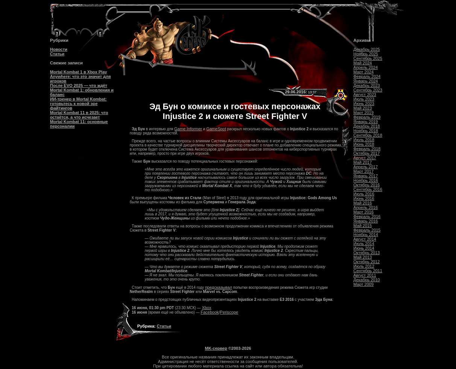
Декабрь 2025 (366, 49)
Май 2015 (362, 225)
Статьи (57, 54)
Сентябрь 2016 (367, 189)
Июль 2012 (363, 266)
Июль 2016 (363, 194)
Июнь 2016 (363, 198)
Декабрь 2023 (366, 85)
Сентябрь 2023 (367, 90)
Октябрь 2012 (366, 261)
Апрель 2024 (365, 67)
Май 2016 (362, 203)
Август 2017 (364, 158)
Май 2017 (362, 162)
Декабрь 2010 (366, 280)
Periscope (229, 312)
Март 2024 (363, 72)
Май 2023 (362, 108)
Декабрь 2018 (366, 126)
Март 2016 (363, 212)
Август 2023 (364, 94)
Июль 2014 (363, 243)
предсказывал (218, 287)
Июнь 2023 (363, 103)
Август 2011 (364, 275)
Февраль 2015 (366, 230)
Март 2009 (363, 284)
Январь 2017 (365, 176)
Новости (58, 49)
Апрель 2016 (365, 207)
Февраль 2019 (366, 117)
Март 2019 (363, 112)
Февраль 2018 (366, 148)
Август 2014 (364, 239)
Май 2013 (362, 257)
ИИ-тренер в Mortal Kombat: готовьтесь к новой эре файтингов (78, 103)
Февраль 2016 (366, 216)
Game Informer (188, 129)
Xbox (206, 307)
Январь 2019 (365, 121)
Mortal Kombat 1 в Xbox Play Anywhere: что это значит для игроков (80, 76)
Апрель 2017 (365, 167)
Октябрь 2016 (366, 185)
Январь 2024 (365, 81)
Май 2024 (362, 63)
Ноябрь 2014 (365, 234)
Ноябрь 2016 (365, 180)
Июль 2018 (363, 139)
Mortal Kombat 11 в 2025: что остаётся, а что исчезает (79, 114)
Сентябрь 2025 (367, 58)
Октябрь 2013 (366, 252)
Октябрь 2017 (366, 153)
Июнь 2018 (363, 144)
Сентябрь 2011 (367, 270)
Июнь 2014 (363, 248)
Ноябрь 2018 (365, 130)
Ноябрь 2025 (365, 54)
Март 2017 (363, 171)
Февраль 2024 (366, 76)
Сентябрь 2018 (367, 135)
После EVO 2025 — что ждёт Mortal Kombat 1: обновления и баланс (82, 90)
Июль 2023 (363, 99)
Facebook (210, 312)
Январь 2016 (365, 221)
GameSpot (216, 129)
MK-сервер (216, 348)
